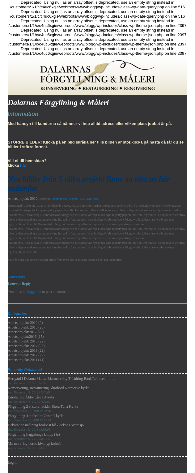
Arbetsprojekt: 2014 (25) (26, 346)
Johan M (56, 198)
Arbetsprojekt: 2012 (22, 198)
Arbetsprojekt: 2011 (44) (26, 360)
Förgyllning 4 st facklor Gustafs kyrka (36, 418)
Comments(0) (16, 276)
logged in (34, 292)
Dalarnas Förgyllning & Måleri (58, 102)
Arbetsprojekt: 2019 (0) (25, 322)
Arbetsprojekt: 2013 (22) (26, 350)
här (23, 165)
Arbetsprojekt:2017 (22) (26, 332)
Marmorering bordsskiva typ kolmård (35, 445)
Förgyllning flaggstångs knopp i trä (34, 436)
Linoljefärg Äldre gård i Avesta (31, 399)
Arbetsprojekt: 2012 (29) (26, 355)
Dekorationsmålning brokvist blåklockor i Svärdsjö (46, 427)
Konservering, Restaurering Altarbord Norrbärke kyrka (48, 390)
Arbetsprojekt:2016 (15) (26, 336)
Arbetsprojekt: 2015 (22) (26, 341)
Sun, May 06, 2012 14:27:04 (80, 198)
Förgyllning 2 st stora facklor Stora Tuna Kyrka (43, 408)
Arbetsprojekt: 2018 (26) (26, 327)
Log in (13, 462)
